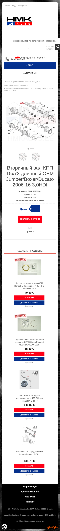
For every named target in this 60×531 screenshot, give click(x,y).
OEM (33, 194)
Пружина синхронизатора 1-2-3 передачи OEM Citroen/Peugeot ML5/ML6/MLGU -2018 (29, 342)
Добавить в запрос (30, 219)
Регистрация (22, 6)
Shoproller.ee (52, 527)
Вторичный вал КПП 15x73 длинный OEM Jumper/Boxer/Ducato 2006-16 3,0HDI (28, 89)
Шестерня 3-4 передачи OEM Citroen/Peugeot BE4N (29, 452)
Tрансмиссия (17, 82)
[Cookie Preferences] (4, 526)
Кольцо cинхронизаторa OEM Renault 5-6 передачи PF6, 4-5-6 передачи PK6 (29, 286)
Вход (14, 6)
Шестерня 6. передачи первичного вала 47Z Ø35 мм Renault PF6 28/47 (29, 398)
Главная (7, 82)
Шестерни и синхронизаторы (15, 85)
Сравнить (30, 232)
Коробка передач (31, 82)
